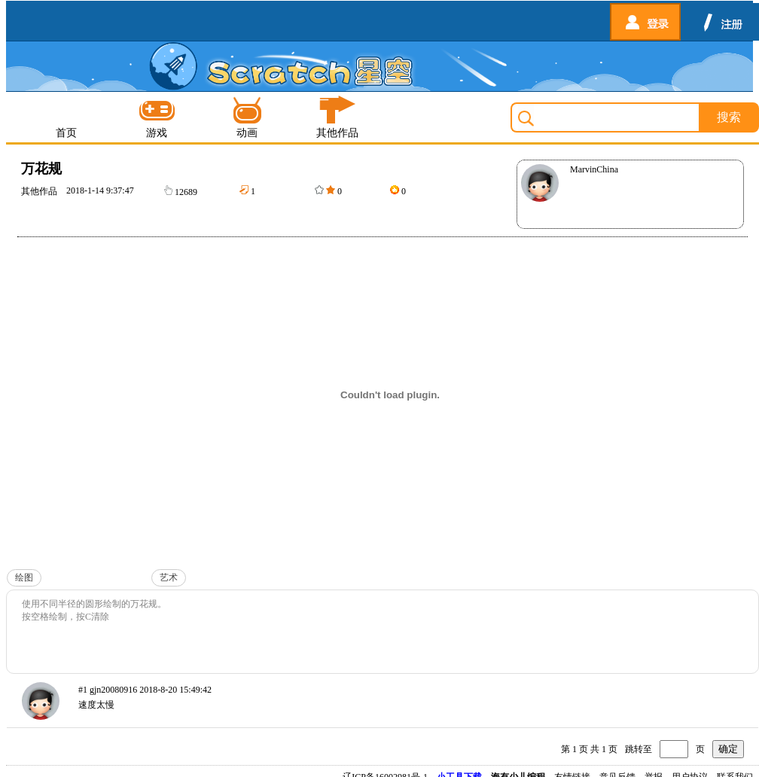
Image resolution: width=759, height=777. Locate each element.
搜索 (729, 117)
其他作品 (337, 117)
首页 (66, 117)
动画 (247, 117)
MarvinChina (594, 169)
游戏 (156, 117)
